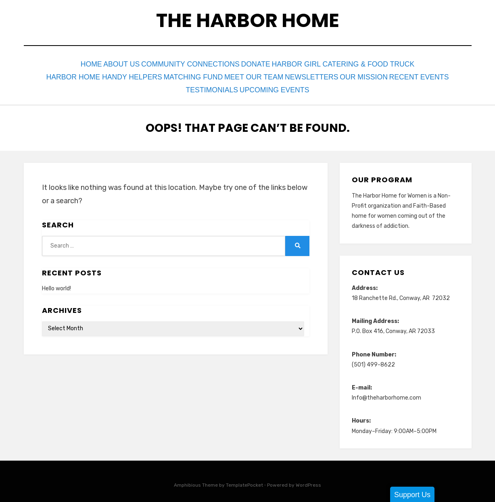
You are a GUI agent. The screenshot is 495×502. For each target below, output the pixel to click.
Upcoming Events (277, 85)
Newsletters (308, 74)
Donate (269, 63)
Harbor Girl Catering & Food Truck (357, 63)
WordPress (308, 479)
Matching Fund (183, 74)
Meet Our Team (248, 74)
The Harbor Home (247, 20)
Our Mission (365, 74)
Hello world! (56, 282)
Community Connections (197, 63)
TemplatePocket (244, 479)
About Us (124, 63)
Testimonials (210, 85)
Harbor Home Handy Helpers (94, 74)
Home (85, 63)
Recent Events (424, 74)
